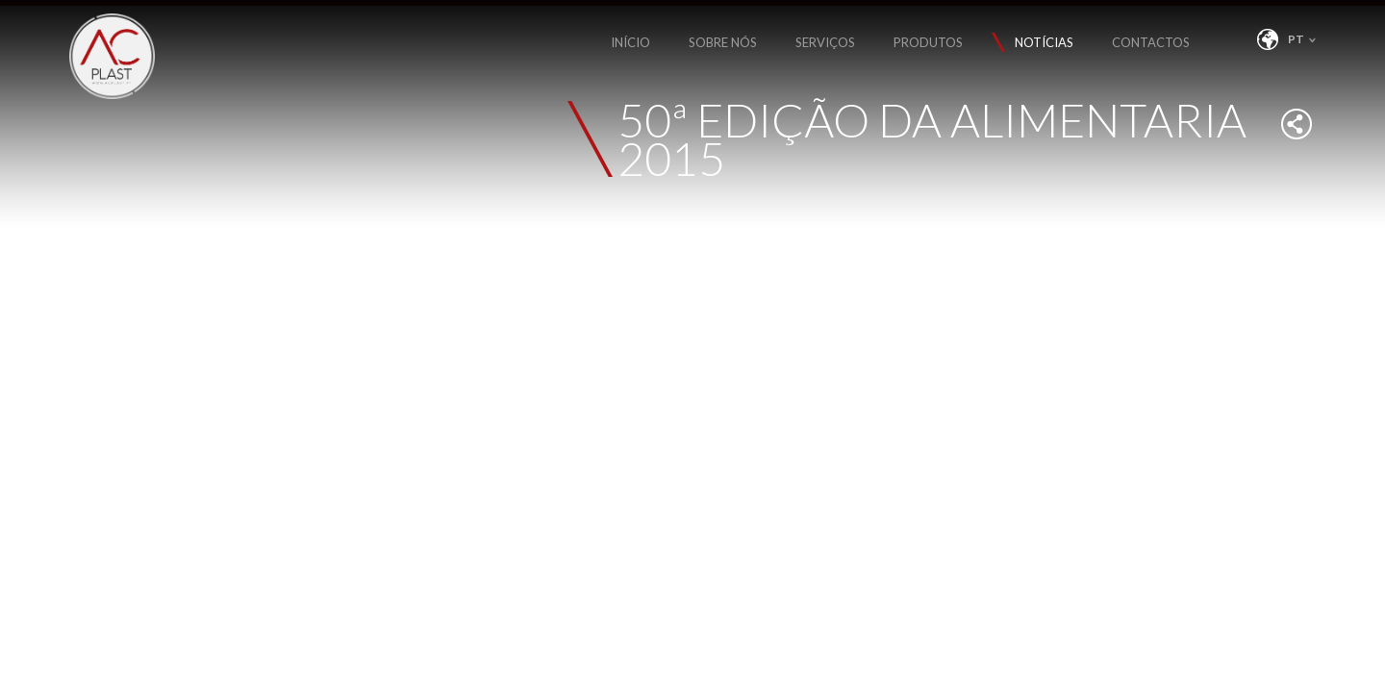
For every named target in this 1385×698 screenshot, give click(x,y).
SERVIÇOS (825, 42)
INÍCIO (630, 42)
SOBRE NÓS (723, 42)
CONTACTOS (1151, 42)
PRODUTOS (928, 42)
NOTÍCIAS (1044, 42)
